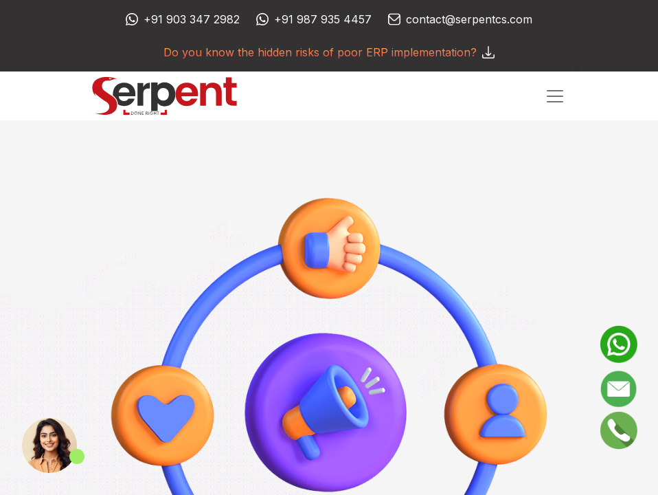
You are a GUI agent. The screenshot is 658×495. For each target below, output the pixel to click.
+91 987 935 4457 (323, 19)
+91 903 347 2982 (192, 19)
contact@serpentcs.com (469, 19)
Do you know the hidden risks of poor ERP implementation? (329, 52)
